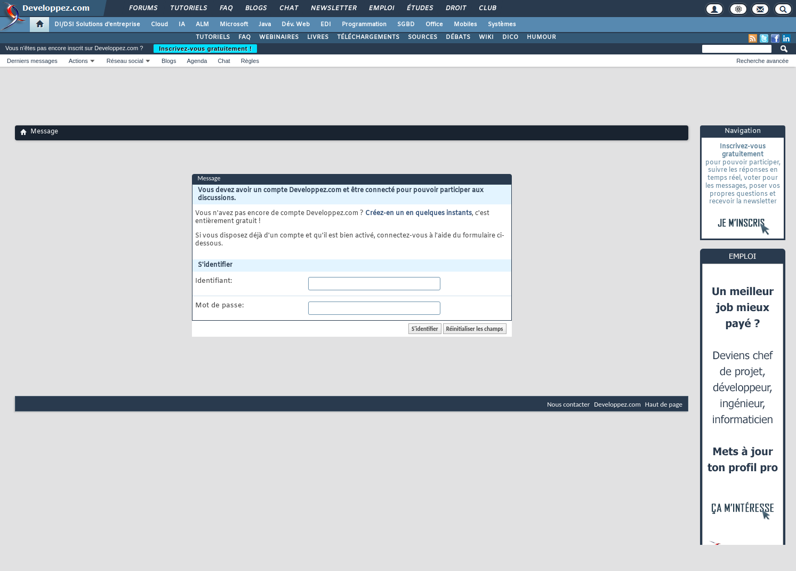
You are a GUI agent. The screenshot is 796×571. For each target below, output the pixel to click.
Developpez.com (617, 404)
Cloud (159, 24)
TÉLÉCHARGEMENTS (368, 37)
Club (486, 8)
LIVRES (317, 37)
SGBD (406, 24)
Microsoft (234, 24)
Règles (250, 61)
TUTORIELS (213, 37)
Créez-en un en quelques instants (418, 213)
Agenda (197, 61)
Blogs (255, 8)
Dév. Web (296, 24)
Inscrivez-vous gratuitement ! (205, 48)
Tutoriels (187, 8)
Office (434, 24)
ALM (202, 24)
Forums (142, 8)
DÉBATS (458, 37)
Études (419, 8)
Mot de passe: (219, 306)
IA (182, 24)
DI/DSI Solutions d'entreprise (97, 24)
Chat (288, 8)
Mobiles (465, 24)
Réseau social (125, 61)
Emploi (381, 8)
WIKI (486, 37)
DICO (510, 37)
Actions (78, 61)
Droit (455, 8)
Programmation (364, 24)
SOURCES (422, 37)
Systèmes (502, 24)
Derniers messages (32, 61)
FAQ (225, 8)
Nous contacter (568, 404)
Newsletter (333, 8)
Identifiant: (213, 281)
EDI (325, 24)
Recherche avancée (762, 61)
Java (265, 24)
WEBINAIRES (279, 37)
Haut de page (663, 404)
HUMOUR (541, 37)
